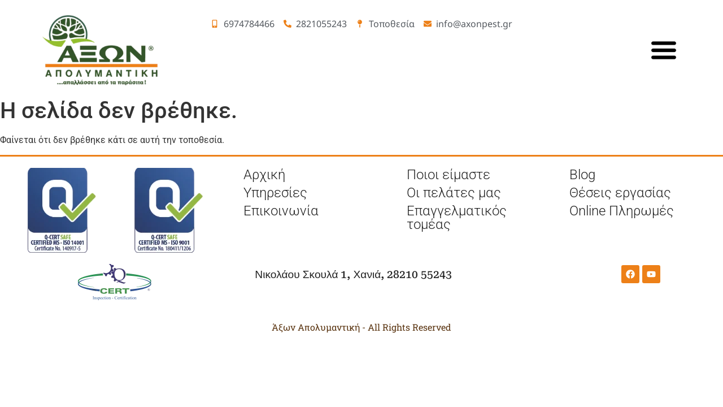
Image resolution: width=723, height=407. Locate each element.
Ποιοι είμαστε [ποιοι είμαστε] (448, 175)
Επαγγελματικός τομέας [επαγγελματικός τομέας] (457, 217)
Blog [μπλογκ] (582, 175)
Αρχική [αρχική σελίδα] (264, 175)
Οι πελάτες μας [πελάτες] (454, 193)
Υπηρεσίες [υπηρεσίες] (275, 193)
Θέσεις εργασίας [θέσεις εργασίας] (620, 193)
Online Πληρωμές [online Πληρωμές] (621, 211)
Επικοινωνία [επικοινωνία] (281, 211)
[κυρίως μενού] (663, 50)
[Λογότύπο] (101, 50)
